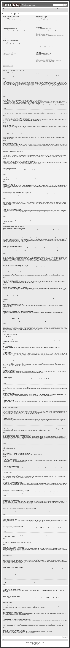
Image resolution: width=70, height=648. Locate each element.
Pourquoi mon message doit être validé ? (9, 53)
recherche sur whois (6, 621)
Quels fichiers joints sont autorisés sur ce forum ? (44, 53)
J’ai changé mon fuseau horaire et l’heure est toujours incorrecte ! (13, 32)
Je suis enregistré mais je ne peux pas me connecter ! (12, 20)
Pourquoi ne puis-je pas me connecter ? (9, 21)
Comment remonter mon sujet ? (8, 54)
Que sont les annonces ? (7, 63)
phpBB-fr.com (37, 643)
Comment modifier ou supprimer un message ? (10, 42)
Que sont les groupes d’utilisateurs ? (42, 19)
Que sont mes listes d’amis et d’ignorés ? (42, 34)
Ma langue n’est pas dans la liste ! (8, 33)
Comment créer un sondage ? (8, 44)
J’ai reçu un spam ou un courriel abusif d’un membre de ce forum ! (47, 30)
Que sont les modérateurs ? (40, 18)
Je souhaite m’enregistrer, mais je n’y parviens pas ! (11, 19)
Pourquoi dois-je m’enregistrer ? (8, 17)
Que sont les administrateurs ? (41, 17)
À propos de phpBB (36, 607)
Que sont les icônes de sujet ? (8, 66)
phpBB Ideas (57, 613)
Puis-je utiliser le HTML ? (7, 58)
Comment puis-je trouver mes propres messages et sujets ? (46, 43)
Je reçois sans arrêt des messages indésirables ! (44, 29)
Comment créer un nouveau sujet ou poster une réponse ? (12, 41)
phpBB (8, 187)
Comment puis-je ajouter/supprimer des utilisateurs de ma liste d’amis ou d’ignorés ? (50, 35)
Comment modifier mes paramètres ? (9, 29)
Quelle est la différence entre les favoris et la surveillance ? (45, 46)
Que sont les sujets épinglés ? (8, 64)
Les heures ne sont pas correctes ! (8, 31)
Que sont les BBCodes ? (7, 57)
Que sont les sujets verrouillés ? (8, 65)
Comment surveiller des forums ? (41, 48)
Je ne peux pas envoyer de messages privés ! (43, 28)
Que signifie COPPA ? (6, 18)
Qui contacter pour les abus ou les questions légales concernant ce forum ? (48, 60)
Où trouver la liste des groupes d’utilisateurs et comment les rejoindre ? (47, 20)
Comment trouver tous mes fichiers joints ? (43, 54)
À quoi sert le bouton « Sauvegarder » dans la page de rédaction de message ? (16, 52)
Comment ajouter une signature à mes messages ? (11, 43)
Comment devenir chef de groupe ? (41, 21)
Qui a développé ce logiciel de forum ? (42, 58)
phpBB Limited (31, 606)
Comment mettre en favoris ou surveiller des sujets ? (44, 47)
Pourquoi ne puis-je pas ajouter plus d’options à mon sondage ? (13, 45)
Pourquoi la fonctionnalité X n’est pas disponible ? (44, 59)
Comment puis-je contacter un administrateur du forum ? (45, 61)
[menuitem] (10, 9)
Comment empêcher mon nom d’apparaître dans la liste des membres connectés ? (16, 30)
